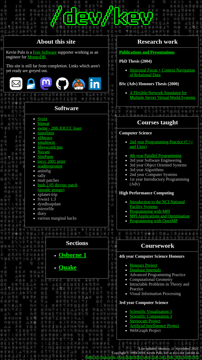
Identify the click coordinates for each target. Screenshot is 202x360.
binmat (43, 123)
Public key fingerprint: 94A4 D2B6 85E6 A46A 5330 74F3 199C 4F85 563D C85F (142, 357)
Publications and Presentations (146, 52)
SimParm (45, 156)
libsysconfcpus (50, 147)
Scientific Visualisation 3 (151, 311)
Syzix (42, 118)
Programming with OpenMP (154, 221)
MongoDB (37, 57)
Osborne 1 (73, 254)
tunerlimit (46, 133)
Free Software (45, 52)
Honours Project (143, 265)
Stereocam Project (145, 321)
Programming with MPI (150, 211)
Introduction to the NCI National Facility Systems (157, 204)
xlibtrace (45, 137)
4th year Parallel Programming (155, 155)
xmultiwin (46, 142)
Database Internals (145, 270)
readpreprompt (50, 166)
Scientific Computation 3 (151, 316)
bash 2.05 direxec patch (57, 185)
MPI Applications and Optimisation (160, 216)
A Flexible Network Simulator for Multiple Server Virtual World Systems (162, 95)
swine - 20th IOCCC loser (60, 128)
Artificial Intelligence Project (154, 325)
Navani (44, 152)
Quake (68, 267)
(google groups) (51, 189)
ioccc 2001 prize (51, 161)
